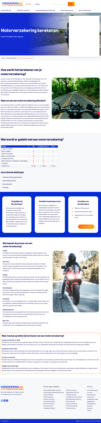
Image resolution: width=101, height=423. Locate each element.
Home (3, 58)
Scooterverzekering (71, 404)
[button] (50, 177)
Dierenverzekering (48, 404)
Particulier (28, 4)
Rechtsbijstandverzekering (73, 399)
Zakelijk (37, 4)
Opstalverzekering (71, 395)
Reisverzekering (70, 401)
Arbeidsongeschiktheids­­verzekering (53, 392)
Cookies (87, 421)
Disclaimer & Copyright (95, 421)
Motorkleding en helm (9, 180)
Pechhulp (5, 187)
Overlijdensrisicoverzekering (74, 397)
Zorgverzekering (70, 408)
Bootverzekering (48, 397)
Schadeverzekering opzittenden (12, 177)
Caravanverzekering (49, 401)
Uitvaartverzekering (67, 10)
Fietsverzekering (48, 406)
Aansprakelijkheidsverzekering (45, 10)
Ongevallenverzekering (72, 392)
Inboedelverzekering (23, 10)
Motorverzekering (11, 58)
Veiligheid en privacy (80, 421)
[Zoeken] (71, 4)
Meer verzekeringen (85, 10)
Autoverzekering (6, 10)
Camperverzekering (49, 399)
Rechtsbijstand (7, 184)
